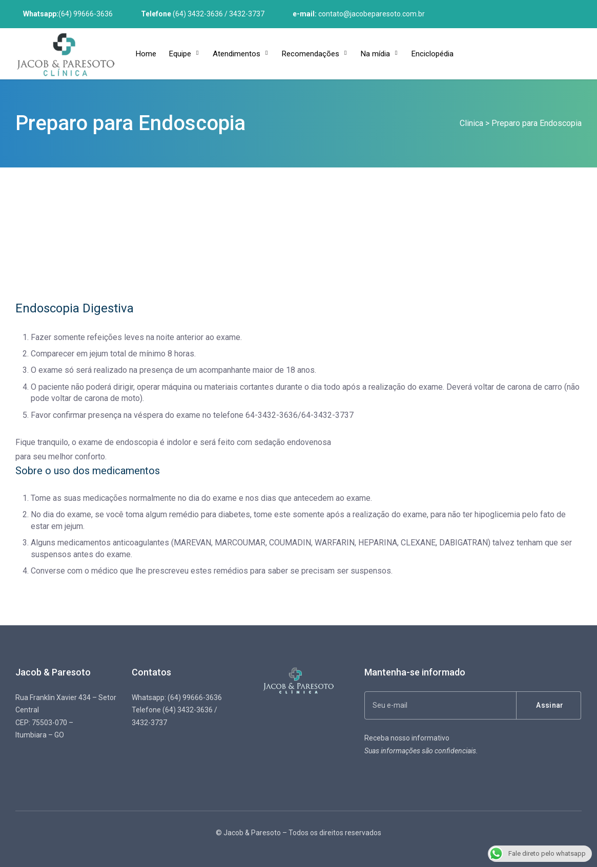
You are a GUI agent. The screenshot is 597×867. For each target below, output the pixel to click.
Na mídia (375, 53)
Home (146, 53)
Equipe (180, 53)
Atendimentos (236, 53)
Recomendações (310, 53)
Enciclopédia (432, 53)
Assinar (549, 705)
